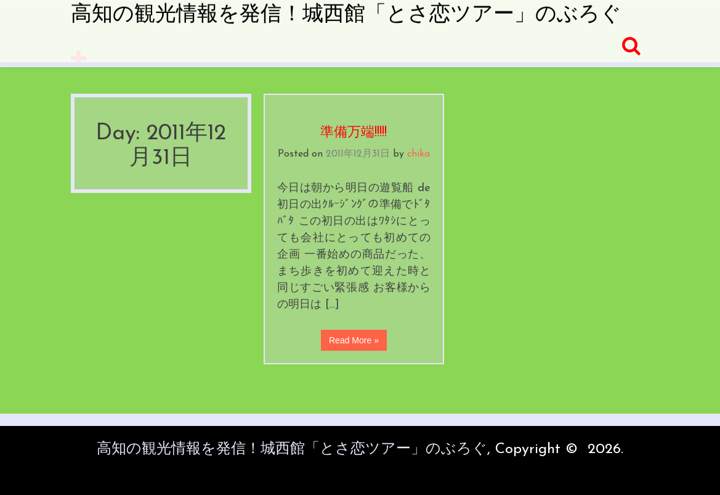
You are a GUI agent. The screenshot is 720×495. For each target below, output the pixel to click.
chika (418, 154)
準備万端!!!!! (353, 133)
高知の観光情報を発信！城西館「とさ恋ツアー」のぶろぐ (346, 15)
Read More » (354, 340)
